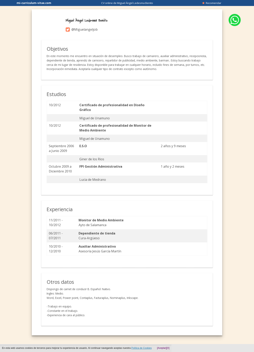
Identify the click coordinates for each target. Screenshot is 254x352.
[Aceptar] (161, 348)
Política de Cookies (141, 348)
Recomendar (211, 3)
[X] (167, 348)
